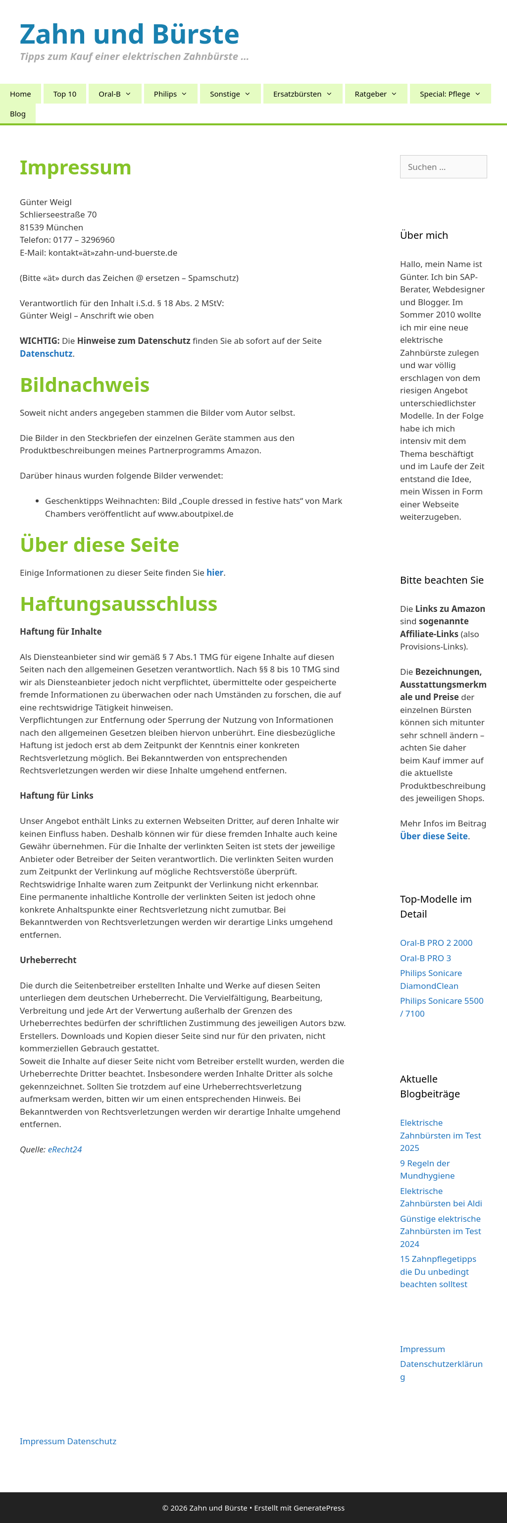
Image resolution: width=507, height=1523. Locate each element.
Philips (176, 94)
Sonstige (235, 94)
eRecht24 (65, 1149)
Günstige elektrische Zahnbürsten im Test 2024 (440, 1231)
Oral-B (120, 94)
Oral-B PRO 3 (425, 958)
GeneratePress (319, 1508)
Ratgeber (381, 94)
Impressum (422, 1349)
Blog (18, 113)
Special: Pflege (455, 94)
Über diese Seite (434, 836)
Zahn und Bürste (130, 33)
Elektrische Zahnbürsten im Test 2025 (440, 1135)
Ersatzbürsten (308, 94)
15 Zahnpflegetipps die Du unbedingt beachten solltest (438, 1271)
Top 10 (65, 94)
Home (20, 94)
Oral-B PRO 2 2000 (436, 942)
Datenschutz (92, 1441)
